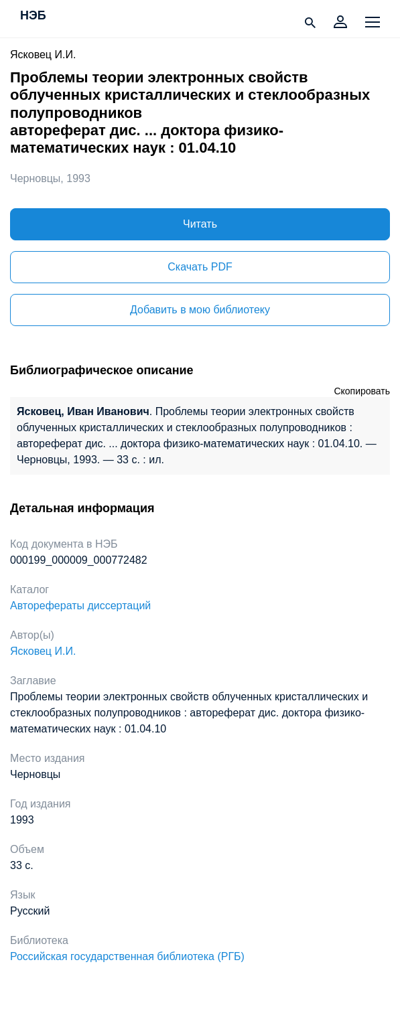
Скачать (200, 266)
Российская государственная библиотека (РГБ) (127, 956)
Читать (200, 224)
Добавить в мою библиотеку (200, 309)
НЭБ (33, 16)
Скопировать (362, 391)
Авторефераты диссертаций (80, 605)
